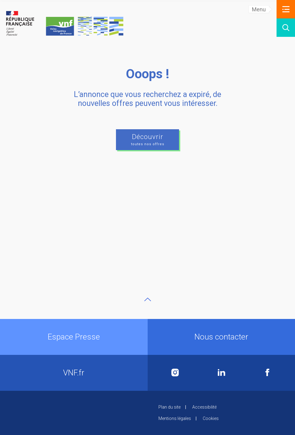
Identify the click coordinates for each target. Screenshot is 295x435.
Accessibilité (204, 407)
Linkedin (221, 372)
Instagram (175, 372)
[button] (286, 9)
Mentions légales (174, 418)
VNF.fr (73, 372)
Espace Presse (74, 336)
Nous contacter (221, 336)
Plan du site (169, 407)
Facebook (267, 372)
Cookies (211, 418)
